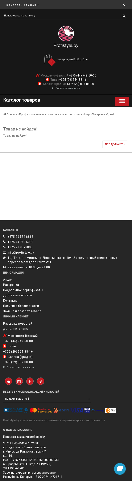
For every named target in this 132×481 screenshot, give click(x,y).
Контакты (10, 300)
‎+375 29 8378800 (20, 247)
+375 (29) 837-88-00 (80, 84)
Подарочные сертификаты (23, 290)
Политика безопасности (21, 306)
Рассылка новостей (17, 323)
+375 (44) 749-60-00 (82, 75)
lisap (87, 114)
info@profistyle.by (21, 252)
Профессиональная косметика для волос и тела (50, 114)
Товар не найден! (103, 114)
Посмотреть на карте (66, 88)
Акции (8, 279)
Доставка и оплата (17, 295)
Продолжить (115, 144)
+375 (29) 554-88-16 (73, 79)
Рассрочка (11, 284)
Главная (10, 114)
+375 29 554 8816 (20, 236)
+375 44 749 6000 (20, 242)
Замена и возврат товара (22, 311)
